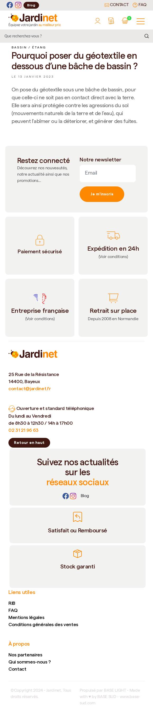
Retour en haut (29, 442)
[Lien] (85, 496)
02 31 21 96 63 (23, 430)
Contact (116, 5)
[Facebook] (10, 5)
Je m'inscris (101, 194)
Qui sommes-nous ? (29, 661)
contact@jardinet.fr (29, 388)
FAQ (139, 5)
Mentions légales (26, 617)
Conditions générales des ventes (43, 624)
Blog (31, 5)
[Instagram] (18, 5)
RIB (11, 603)
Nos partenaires (25, 654)
